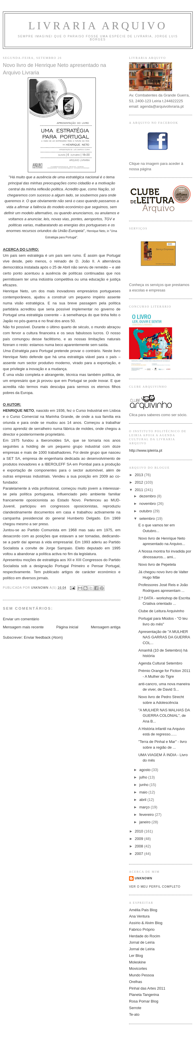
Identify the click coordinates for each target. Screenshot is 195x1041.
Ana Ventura (139, 916)
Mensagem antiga (105, 627)
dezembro (148, 496)
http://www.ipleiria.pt (145, 450)
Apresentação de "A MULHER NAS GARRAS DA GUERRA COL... (164, 637)
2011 (139, 490)
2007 (139, 853)
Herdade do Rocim (144, 936)
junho (144, 785)
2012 (139, 482)
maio (144, 792)
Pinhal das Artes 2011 (147, 988)
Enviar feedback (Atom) (43, 637)
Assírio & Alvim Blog (145, 923)
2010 (139, 831)
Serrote (135, 1008)
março (145, 807)
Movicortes (138, 968)
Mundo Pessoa (141, 975)
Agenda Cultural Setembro (160, 663)
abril (143, 799)
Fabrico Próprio (142, 929)
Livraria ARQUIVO (97, 26)
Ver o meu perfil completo (155, 886)
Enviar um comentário (21, 619)
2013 (139, 475)
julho (143, 777)
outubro (146, 511)
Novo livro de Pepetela (157, 564)
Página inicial (67, 627)
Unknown (143, 878)
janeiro (145, 822)
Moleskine (137, 962)
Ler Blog (136, 955)
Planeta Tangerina (144, 994)
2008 (139, 846)
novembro (148, 503)
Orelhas (135, 982)
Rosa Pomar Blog (143, 1001)
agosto (145, 770)
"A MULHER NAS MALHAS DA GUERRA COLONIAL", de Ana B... (164, 715)
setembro (147, 518)
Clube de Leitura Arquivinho (161, 611)
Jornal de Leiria (142, 942)
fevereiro (147, 814)
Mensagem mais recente (23, 627)
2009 (139, 839)
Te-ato (134, 1014)
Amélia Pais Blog (143, 910)
